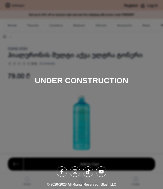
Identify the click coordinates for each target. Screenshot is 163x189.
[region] (81, 94)
